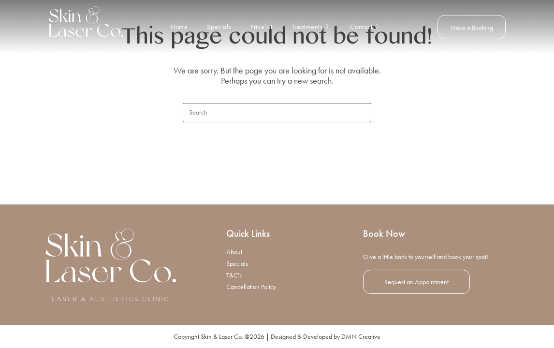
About (234, 251)
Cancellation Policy (251, 286)
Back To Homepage (277, 162)
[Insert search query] (277, 112)
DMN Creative (360, 336)
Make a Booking (471, 27)
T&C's (234, 275)
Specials (237, 263)
